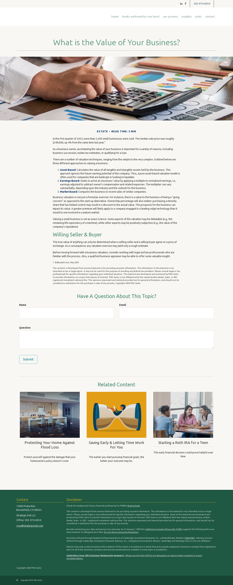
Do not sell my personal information (121, 532)
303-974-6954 (202, 3)
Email (122, 304)
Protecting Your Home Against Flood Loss (50, 444)
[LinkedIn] (181, 3)
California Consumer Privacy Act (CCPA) (163, 529)
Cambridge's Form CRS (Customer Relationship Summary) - (96, 555)
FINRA (187, 538)
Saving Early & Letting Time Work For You (116, 444)
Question (25, 327)
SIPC (193, 538)
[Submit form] (28, 359)
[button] (140, 16)
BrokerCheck (134, 506)
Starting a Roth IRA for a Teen (183, 442)
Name (22, 304)
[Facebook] (185, 3)
